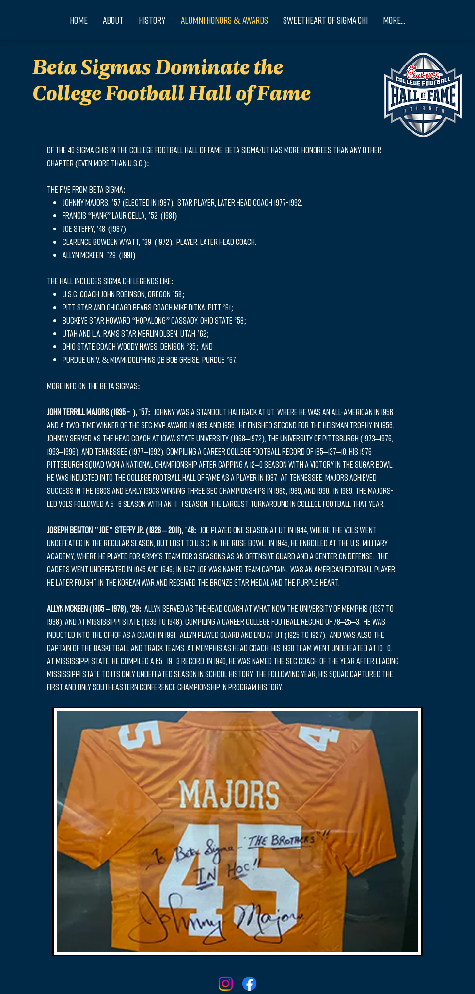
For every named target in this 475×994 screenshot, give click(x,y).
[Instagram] (225, 983)
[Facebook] (249, 983)
